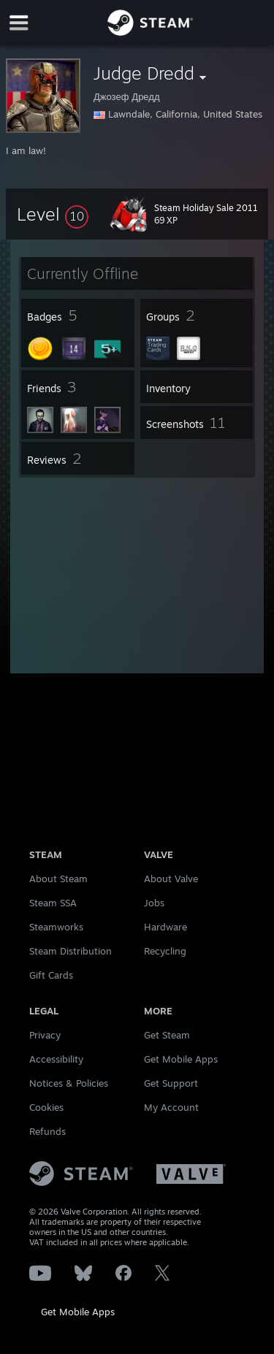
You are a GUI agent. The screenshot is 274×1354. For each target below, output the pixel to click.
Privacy (45, 1035)
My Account (171, 1107)
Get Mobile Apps (78, 1311)
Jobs (154, 903)
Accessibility (56, 1059)
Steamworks (56, 927)
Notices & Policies (68, 1083)
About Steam (58, 878)
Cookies (46, 1107)
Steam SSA (53, 903)
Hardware (165, 927)
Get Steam (167, 1035)
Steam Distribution (70, 951)
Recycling (165, 951)
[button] (52, 214)
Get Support (171, 1083)
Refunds (47, 1131)
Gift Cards (51, 975)
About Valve (171, 878)
